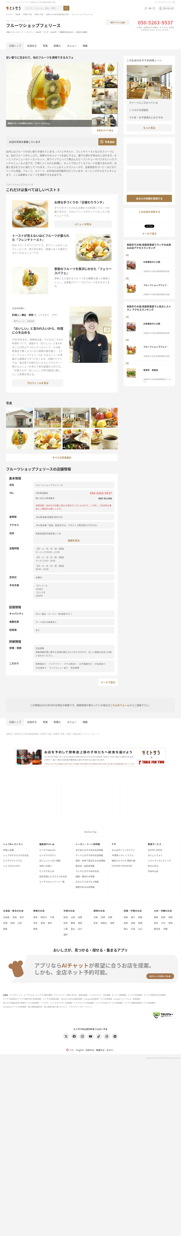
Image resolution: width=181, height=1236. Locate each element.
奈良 (96, 922)
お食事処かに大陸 (151, 261)
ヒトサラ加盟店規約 (51, 999)
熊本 (156, 922)
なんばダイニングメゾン (123, 850)
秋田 (12, 922)
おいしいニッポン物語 (49, 860)
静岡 (73, 922)
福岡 (156, 917)
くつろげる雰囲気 (138, 110)
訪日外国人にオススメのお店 (53, 876)
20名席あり (41, 667)
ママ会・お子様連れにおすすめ (146, 117)
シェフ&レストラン (13, 844)
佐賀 (163, 917)
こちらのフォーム (119, 705)
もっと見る (149, 128)
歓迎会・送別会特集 (85, 866)
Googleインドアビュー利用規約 (127, 999)
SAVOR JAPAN (155, 850)
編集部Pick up (47, 844)
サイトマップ (59, 995)
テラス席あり (70, 663)
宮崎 (170, 922)
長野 (80, 917)
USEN (5, 995)
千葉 (52, 917)
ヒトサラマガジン (47, 855)
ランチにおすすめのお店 (87, 871)
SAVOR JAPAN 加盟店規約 (72, 999)
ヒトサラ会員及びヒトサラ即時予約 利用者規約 (22, 999)
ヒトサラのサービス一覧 (165, 2)
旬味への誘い (45, 866)
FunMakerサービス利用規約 (14, 1006)
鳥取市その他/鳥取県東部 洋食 (57, 14)
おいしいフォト (155, 855)
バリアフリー (55, 663)
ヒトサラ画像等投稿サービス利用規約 (139, 1003)
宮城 (5, 922)
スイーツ (19, 32)
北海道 (6, 917)
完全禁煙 (75, 667)
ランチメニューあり (58, 667)
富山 (73, 928)
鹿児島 (157, 928)
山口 (140, 928)
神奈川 (44, 917)
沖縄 (165, 928)
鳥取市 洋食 (39, 14)
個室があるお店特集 (85, 887)
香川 (133, 917)
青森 (15, 917)
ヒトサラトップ (15, 995)
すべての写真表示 (61, 457)
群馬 (35, 928)
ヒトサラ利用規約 (135, 995)
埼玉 (35, 922)
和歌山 (104, 922)
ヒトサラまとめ (46, 871)
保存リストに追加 (117, 22)
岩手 (22, 917)
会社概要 (106, 995)
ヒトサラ (9, 14)
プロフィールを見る (38, 383)
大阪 (96, 917)
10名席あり (99, 663)
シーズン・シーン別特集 (88, 844)
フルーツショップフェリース (33, 25)
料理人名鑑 (8, 850)
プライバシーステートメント (80, 1006)
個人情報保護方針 (35, 1006)
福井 (66, 934)
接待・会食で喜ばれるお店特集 (90, 860)
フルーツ (95, 733)
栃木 (50, 922)
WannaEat (153, 866)
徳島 (126, 917)
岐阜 (66, 922)
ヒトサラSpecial (47, 850)
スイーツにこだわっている (143, 102)
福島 (5, 928)
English (80, 1050)
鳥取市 (9, 733)
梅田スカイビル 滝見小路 (123, 860)
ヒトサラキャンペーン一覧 (52, 882)
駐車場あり (41, 663)
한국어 (109, 1050)
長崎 (170, 917)
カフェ (13, 32)
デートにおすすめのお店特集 (89, 855)
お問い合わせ (71, 995)
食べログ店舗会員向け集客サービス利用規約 (21, 1003)
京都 (110, 917)
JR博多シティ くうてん (123, 855)
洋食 (8, 32)
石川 (80, 928)
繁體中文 (100, 1050)
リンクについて (95, 995)
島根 (140, 922)
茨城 (43, 922)
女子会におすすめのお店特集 (89, 850)
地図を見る (74, 540)
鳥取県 (17, 14)
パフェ (86, 733)
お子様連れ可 (85, 663)
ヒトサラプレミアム (12, 860)
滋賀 (112, 922)
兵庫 (103, 917)
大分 (163, 922)
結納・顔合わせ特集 (85, 876)
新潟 (66, 917)
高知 (126, 922)
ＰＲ (114, 844)
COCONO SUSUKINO (122, 866)
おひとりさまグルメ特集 (87, 882)
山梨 (73, 917)
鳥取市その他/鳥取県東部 (26, 733)
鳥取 (133, 922)
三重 (66, 928)
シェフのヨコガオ (11, 866)
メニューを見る (83, 224)
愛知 (80, 922)
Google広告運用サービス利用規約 (98, 999)
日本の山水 (153, 871)
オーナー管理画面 (119, 995)
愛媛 (140, 917)
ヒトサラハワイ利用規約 (84, 1003)
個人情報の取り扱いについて (55, 1006)
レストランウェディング (159, 860)
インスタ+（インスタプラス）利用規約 (57, 1003)
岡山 (126, 928)
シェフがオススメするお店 (16, 855)
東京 (35, 917)
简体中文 (90, 1050)
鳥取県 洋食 (27, 14)
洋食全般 (76, 733)
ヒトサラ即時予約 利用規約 (155, 995)
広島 (133, 928)
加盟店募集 (82, 995)
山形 (20, 922)
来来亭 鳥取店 (150, 370)
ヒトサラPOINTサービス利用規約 (109, 1003)
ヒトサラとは (29, 995)
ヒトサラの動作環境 (44, 995)
